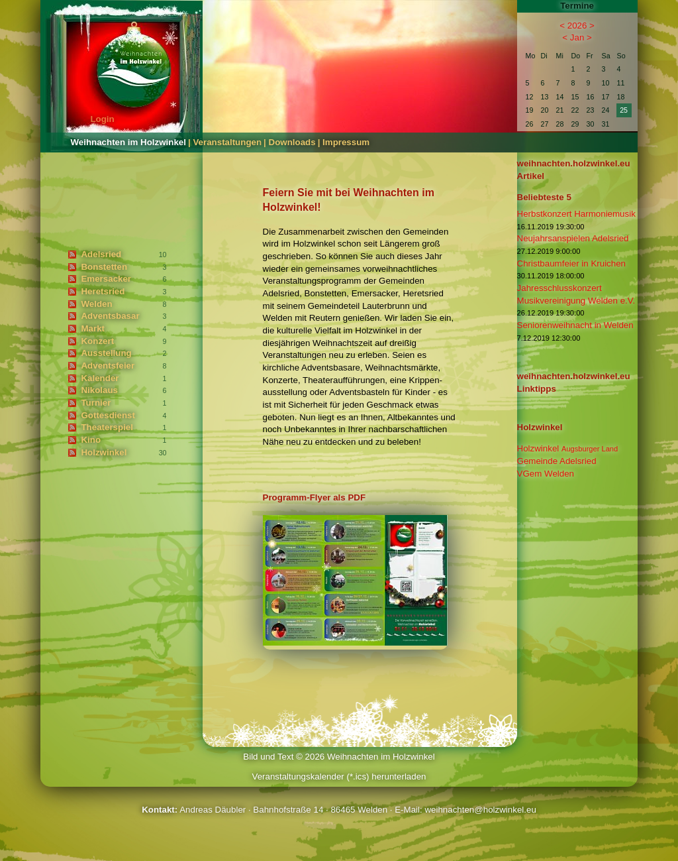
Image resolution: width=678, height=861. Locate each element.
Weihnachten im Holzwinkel (128, 142)
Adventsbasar (110, 316)
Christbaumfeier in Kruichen (571, 263)
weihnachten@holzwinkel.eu (480, 810)
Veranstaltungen (227, 142)
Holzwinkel (103, 452)
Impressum (345, 142)
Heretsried (102, 291)
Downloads (292, 142)
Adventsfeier (107, 366)
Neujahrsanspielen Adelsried (573, 238)
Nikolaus (99, 390)
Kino (91, 440)
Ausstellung (106, 353)
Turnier (96, 403)
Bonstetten (104, 267)
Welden (96, 304)
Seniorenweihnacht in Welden (575, 325)
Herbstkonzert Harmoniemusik (576, 214)
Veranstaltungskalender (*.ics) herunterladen (339, 776)
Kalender (100, 378)
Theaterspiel (107, 427)
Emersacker (106, 279)
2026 (577, 25)
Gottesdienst (107, 415)
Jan (577, 37)
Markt (93, 328)
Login (102, 119)
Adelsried (101, 254)
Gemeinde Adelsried (557, 461)
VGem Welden (545, 474)
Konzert (97, 341)
